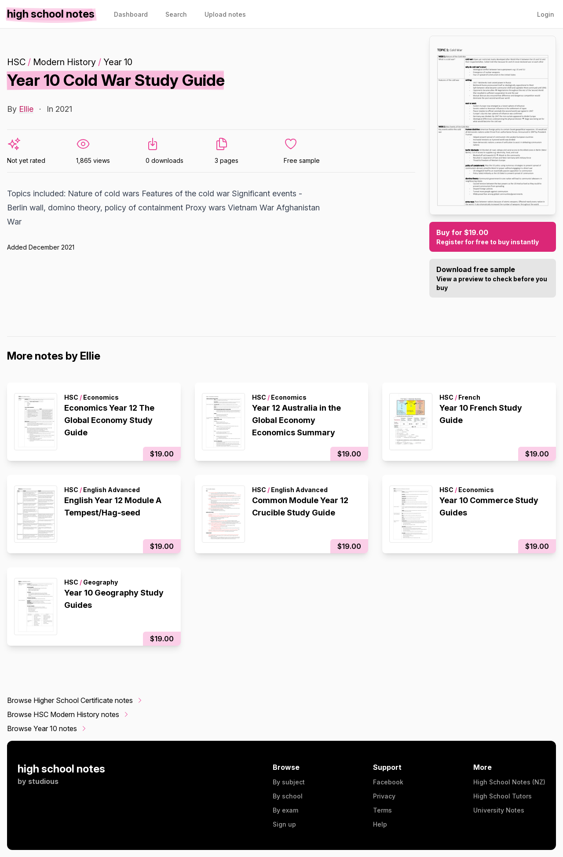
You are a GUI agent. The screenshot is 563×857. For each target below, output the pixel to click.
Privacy (384, 796)
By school (288, 796)
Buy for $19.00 (492, 237)
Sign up (284, 824)
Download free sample (492, 278)
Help (380, 824)
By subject (289, 782)
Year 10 (117, 62)
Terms (382, 810)
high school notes (61, 768)
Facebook (388, 782)
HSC (16, 62)
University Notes (498, 810)
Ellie (26, 109)
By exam (285, 810)
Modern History (64, 62)
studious (43, 781)
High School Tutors (502, 796)
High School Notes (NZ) (509, 782)
